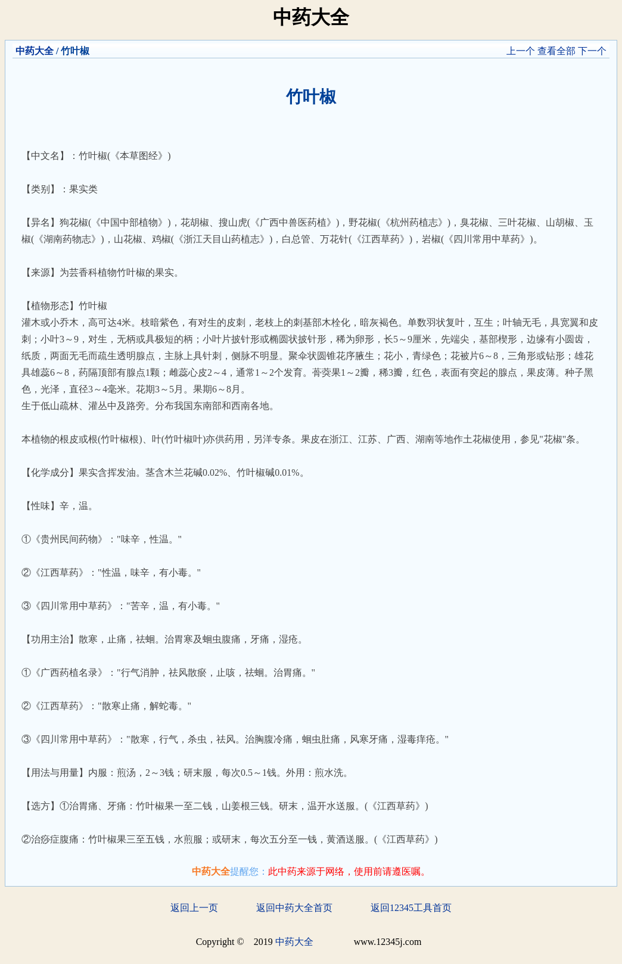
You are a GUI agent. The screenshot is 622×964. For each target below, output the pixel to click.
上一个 (520, 51)
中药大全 (34, 51)
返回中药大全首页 (294, 908)
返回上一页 (194, 908)
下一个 (592, 51)
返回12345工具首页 (411, 908)
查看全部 (556, 51)
